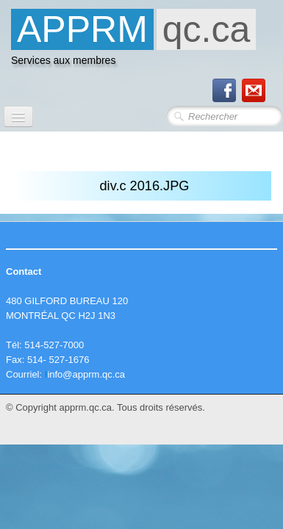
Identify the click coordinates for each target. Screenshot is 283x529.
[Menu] (18, 116)
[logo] (133, 41)
